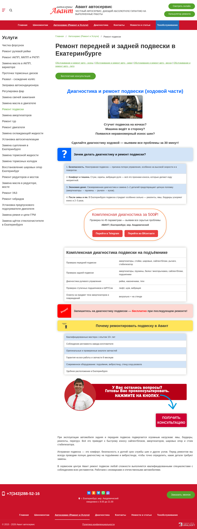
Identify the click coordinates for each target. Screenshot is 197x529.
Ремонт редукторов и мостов (20, 177)
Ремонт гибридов (13, 198)
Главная (22, 25)
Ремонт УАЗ (9, 192)
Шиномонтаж (40, 25)
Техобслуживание (167, 25)
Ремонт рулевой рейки (16, 51)
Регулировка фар (13, 91)
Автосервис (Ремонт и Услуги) (70, 25)
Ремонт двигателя (13, 127)
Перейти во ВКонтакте (141, 233)
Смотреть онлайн (182, 6)
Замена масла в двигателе (19, 103)
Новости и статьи (140, 25)
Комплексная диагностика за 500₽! (125, 214)
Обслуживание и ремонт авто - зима (113, 63)
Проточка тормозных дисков (20, 73)
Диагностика (101, 25)
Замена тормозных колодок (19, 161)
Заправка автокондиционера (20, 85)
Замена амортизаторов (17, 115)
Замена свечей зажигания (18, 97)
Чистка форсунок (13, 45)
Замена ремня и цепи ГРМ (19, 214)
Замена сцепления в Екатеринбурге (15, 147)
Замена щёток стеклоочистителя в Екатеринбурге (23, 222)
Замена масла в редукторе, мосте (19, 185)
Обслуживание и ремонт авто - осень (74, 63)
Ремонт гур (9, 121)
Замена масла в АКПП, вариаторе (16, 65)
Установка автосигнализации (20, 139)
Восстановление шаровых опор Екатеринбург (22, 169)
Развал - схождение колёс (18, 79)
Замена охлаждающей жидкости (22, 133)
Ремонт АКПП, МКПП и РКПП (20, 57)
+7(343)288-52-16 (23, 493)
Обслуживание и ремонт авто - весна (153, 63)
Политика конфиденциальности (98, 524)
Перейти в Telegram (107, 233)
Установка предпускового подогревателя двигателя (18, 206)
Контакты (119, 25)
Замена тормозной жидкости (20, 155)
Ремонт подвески (13, 109)
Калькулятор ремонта (180, 14)
